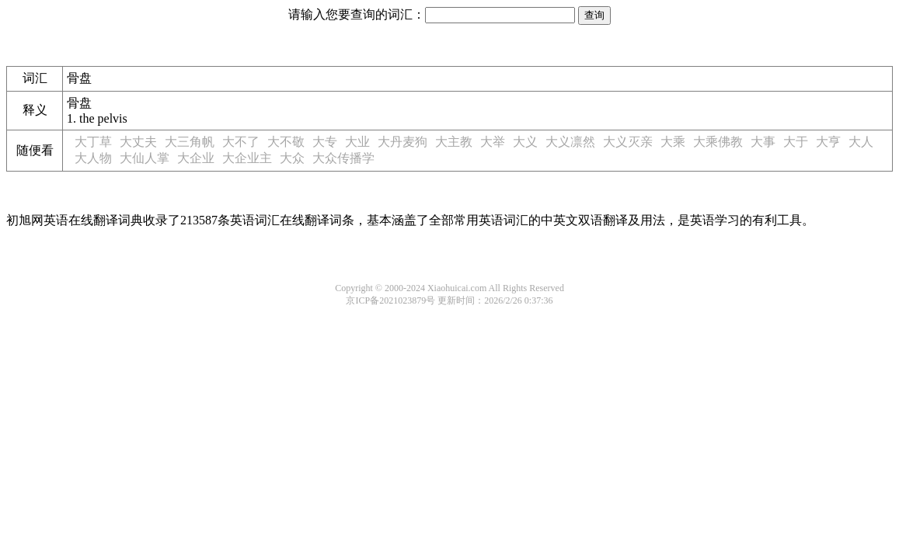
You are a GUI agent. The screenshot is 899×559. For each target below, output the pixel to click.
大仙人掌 (144, 158)
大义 (525, 141)
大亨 (828, 141)
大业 (357, 141)
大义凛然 (570, 141)
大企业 (195, 158)
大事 (763, 141)
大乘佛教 (718, 141)
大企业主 (247, 158)
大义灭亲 (628, 141)
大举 (492, 141)
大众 (292, 158)
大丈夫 (138, 141)
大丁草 (93, 141)
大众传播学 (343, 158)
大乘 (672, 141)
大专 (324, 141)
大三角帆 (189, 141)
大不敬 (286, 141)
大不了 (241, 141)
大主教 (453, 141)
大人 (860, 141)
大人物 (93, 158)
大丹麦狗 (402, 141)
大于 (795, 141)
